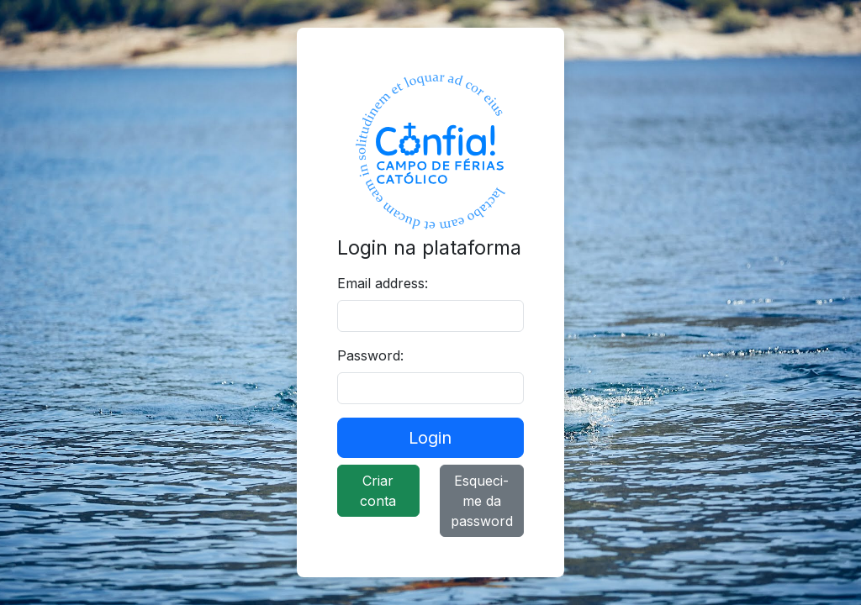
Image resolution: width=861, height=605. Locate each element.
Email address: (382, 283)
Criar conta (378, 490)
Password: (370, 355)
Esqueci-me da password (482, 500)
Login (430, 438)
